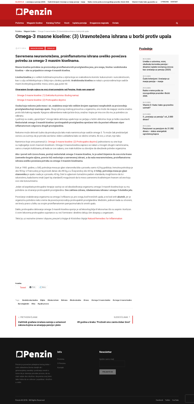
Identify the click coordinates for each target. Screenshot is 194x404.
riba (34, 304)
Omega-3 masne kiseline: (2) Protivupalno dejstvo (41, 100)
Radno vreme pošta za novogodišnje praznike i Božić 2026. (112, 2)
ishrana (64, 300)
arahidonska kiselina (30, 300)
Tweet (23, 287)
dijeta (43, 300)
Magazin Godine (30, 31)
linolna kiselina (76, 300)
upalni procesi (44, 304)
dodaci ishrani (54, 300)
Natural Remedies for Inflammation (105, 218)
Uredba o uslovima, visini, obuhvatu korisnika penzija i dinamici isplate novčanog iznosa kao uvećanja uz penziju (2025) (158, 65)
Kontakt (60, 367)
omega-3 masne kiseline (101, 300)
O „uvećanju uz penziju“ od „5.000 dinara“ (158, 118)
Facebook (159, 400)
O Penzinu (61, 363)
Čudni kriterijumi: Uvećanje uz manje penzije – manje (70, 2)
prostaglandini (24, 304)
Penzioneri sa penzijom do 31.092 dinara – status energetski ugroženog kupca (158, 131)
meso (87, 300)
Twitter (167, 400)
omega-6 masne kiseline (123, 300)
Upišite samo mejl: (106, 359)
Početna (18, 31)
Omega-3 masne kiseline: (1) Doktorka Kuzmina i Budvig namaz (48, 95)
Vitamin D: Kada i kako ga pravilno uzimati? (150, 2)
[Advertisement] (74, 252)
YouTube (175, 400)
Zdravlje (51, 48)
